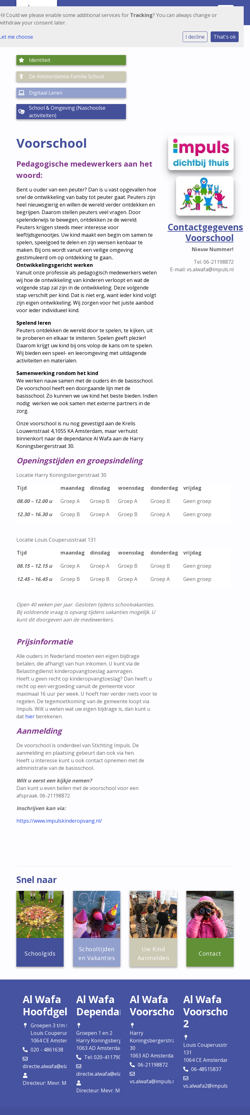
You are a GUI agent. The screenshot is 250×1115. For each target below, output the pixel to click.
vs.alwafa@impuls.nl (153, 1048)
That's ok (224, 36)
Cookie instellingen (122, 1085)
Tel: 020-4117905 (104, 1024)
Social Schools (139, 1098)
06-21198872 (153, 1032)
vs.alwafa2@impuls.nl (208, 1053)
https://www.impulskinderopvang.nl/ (59, 788)
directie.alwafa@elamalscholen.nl (61, 1033)
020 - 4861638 (47, 1016)
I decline (195, 36)
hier (30, 683)
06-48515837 (206, 1036)
